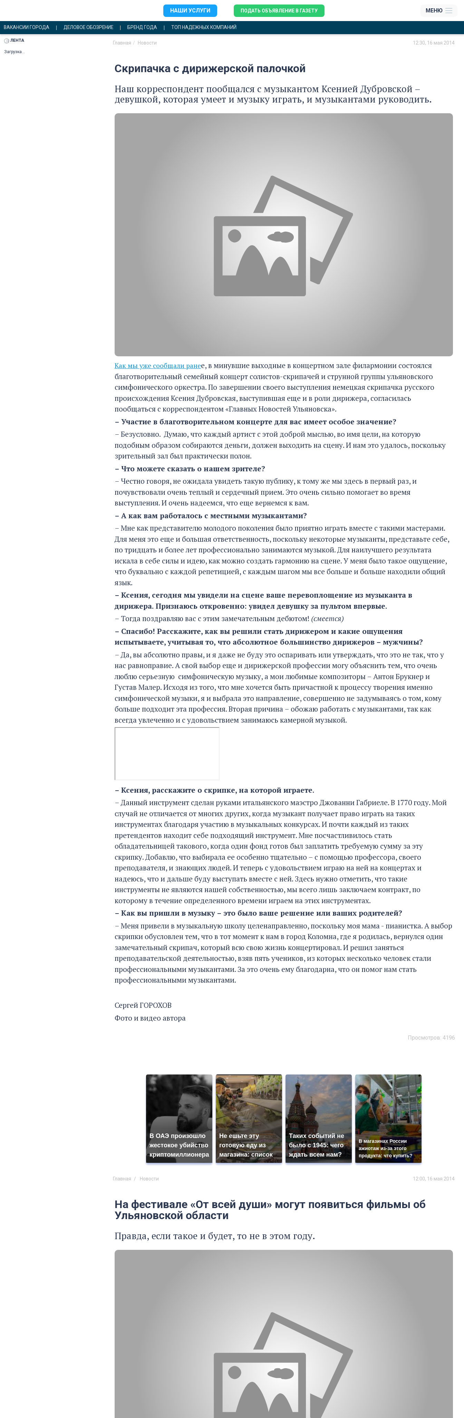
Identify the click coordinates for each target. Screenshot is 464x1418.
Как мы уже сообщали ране (161, 366)
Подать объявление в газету (277, 10)
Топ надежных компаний (233, 28)
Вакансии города (30, 28)
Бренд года (162, 28)
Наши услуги (183, 10)
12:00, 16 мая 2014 (434, 1179)
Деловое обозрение (101, 28)
